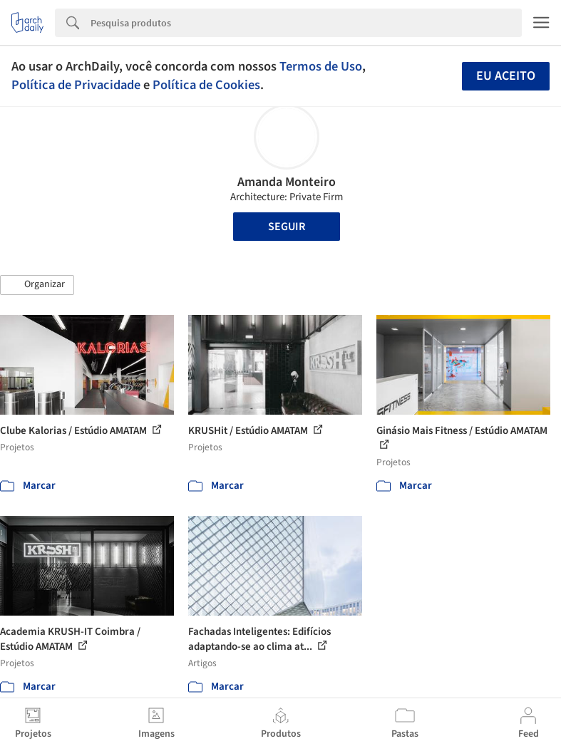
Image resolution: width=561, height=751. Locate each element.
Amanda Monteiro (286, 182)
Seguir (286, 226)
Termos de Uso (320, 66)
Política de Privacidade (75, 85)
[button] (37, 285)
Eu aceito (505, 76)
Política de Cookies (206, 85)
